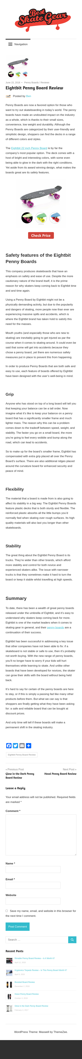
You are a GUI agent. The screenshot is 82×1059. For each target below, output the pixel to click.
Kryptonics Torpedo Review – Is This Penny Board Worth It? (41, 970)
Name (10, 863)
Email (10, 879)
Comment (13, 811)
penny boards (55, 627)
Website (11, 895)
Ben (28, 96)
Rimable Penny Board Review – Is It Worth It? (35, 958)
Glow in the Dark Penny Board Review (31, 1006)
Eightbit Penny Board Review (21, 755)
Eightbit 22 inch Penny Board (29, 148)
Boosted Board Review (25, 982)
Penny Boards (31, 82)
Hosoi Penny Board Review (27, 994)
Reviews (45, 82)
